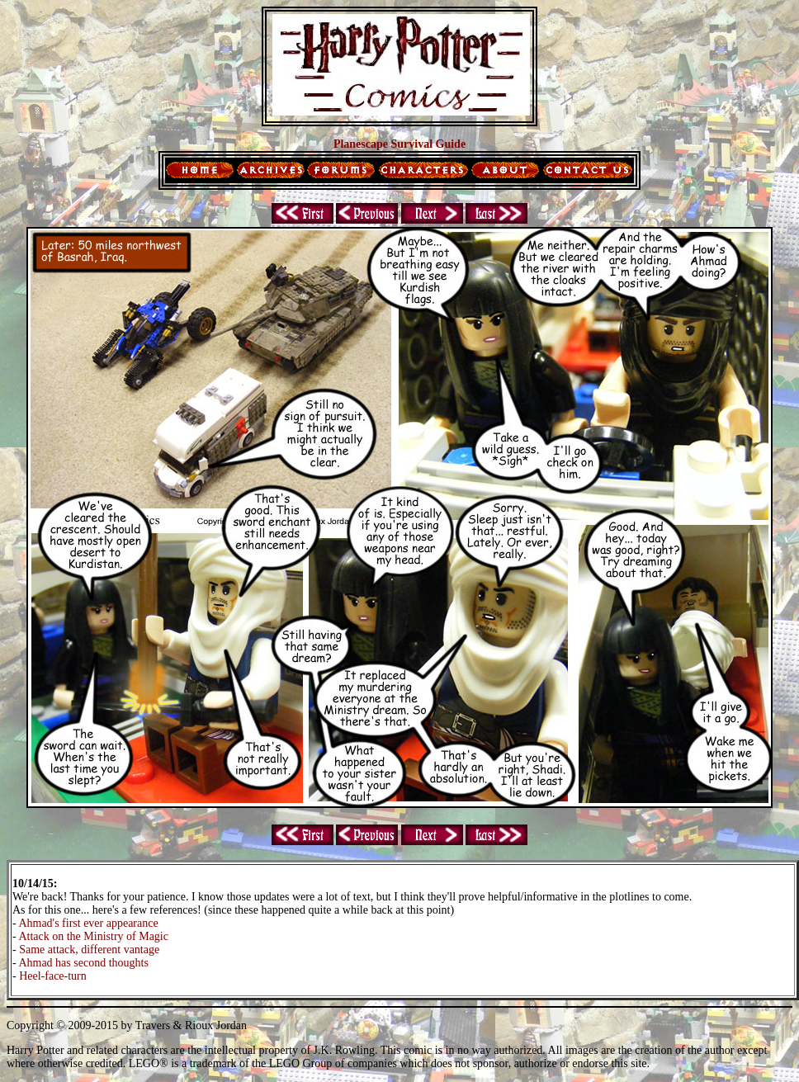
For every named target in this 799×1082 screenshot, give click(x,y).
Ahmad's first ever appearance (88, 923)
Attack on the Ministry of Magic (93, 936)
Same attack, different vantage (89, 949)
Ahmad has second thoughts (83, 963)
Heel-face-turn (53, 976)
